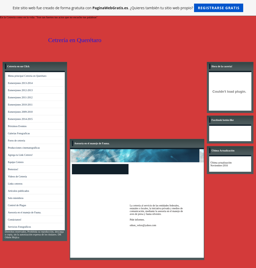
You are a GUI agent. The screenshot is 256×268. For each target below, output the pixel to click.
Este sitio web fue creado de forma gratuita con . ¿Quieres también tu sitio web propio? (128, 8)
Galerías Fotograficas (19, 133)
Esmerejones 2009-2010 (20, 111)
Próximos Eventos (17, 126)
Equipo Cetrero (16, 162)
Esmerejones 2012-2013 (20, 90)
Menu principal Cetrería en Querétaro (27, 75)
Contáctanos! (15, 219)
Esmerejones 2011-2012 (20, 97)
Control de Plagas (17, 205)
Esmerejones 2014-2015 (20, 119)
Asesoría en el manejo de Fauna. (24, 212)
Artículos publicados (18, 190)
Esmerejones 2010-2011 (20, 104)
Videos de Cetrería (17, 176)
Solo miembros (16, 198)
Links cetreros (15, 183)
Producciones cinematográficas (24, 147)
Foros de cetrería (16, 140)
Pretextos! (13, 169)
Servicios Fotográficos (19, 226)
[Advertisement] (137, 100)
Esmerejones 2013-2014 (20, 83)
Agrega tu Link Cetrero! (20, 155)
